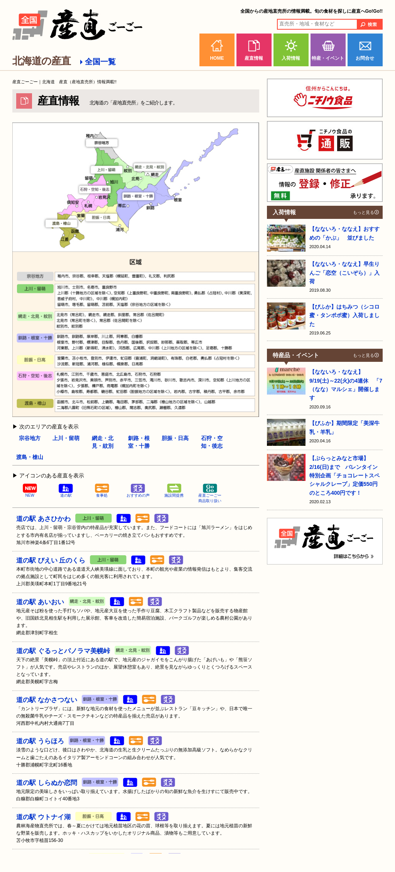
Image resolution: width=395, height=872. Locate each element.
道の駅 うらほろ (40, 741)
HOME (217, 58)
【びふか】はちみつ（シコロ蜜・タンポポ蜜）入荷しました (344, 315)
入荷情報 (291, 58)
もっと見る (363, 212)
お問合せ (365, 58)
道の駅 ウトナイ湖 (43, 817)
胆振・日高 (175, 438)
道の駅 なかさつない (46, 700)
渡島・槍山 (29, 457)
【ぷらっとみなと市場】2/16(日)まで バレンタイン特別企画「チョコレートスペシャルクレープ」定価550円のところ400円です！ (344, 475)
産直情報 (254, 58)
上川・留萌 (65, 438)
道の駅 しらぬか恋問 (46, 782)
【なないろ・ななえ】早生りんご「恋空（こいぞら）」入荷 (344, 272)
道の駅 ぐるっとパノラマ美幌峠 (63, 651)
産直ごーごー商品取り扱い (209, 493)
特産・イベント (328, 58)
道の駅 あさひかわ (43, 519)
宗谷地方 (30, 438)
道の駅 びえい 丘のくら (50, 560)
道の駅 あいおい (40, 602)
